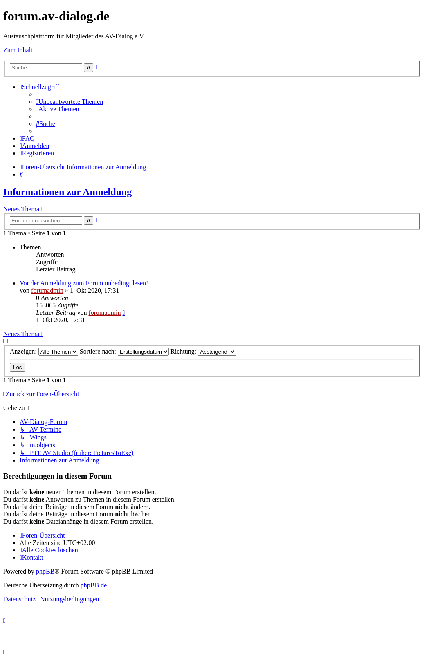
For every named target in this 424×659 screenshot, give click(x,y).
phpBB (45, 571)
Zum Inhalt (18, 50)
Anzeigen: (44, 351)
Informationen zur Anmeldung (67, 191)
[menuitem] (69, 101)
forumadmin (47, 290)
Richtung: (203, 351)
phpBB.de (94, 585)
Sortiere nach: (124, 351)
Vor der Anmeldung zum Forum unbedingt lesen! (84, 283)
